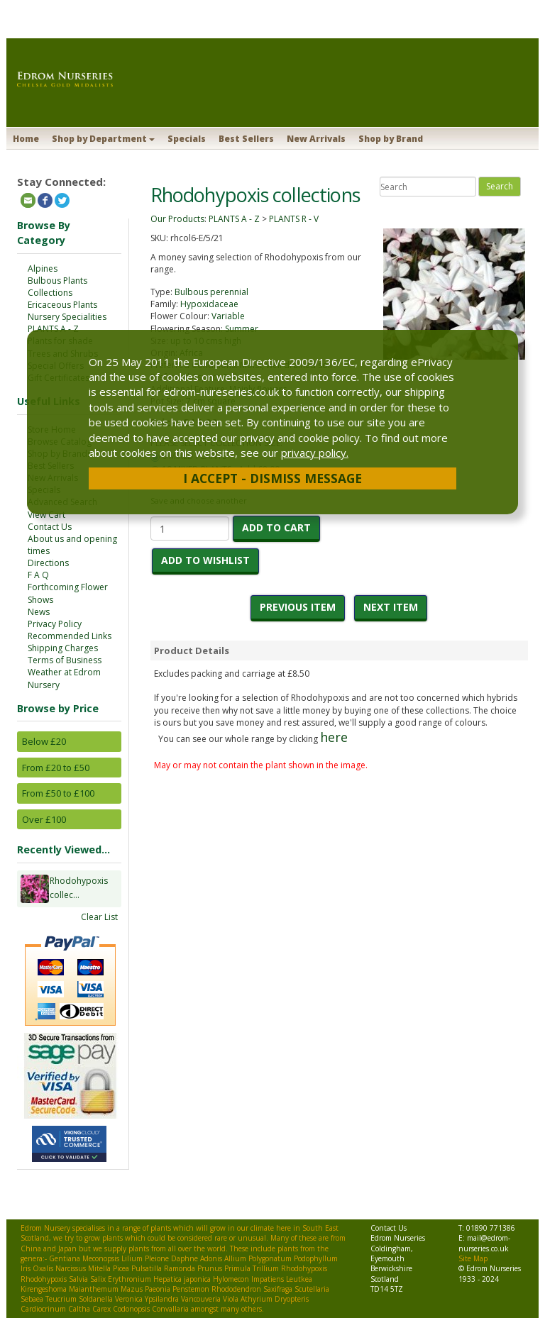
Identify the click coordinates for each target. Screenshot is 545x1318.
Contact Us (50, 527)
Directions (48, 563)
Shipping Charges (63, 648)
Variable (228, 316)
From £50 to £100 (58, 793)
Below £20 (44, 741)
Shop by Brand (390, 139)
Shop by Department (103, 139)
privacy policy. (314, 452)
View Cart (46, 515)
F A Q (38, 575)
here (334, 737)
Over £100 (44, 819)
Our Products (177, 219)
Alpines (42, 268)
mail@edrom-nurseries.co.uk (484, 1243)
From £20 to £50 (55, 767)
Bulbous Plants (57, 281)
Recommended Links (69, 636)
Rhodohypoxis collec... (79, 889)
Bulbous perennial (211, 292)
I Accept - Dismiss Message (272, 478)
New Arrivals (316, 139)
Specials (186, 139)
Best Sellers (246, 139)
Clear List (99, 917)
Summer (241, 329)
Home (26, 139)
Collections (50, 293)
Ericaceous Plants (62, 305)
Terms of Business (64, 660)
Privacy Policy (55, 624)
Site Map (473, 1258)
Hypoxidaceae (209, 304)
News (39, 612)
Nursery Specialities (67, 317)
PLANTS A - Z (53, 329)
